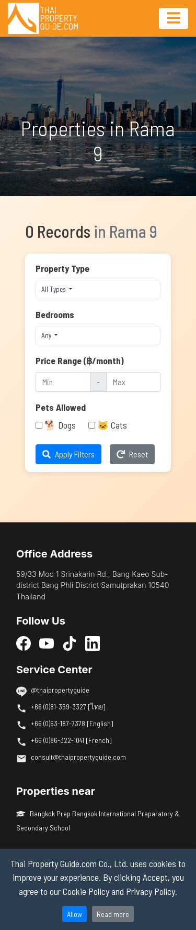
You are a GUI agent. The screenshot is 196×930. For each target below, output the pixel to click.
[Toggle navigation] (173, 18)
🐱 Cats (112, 425)
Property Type (62, 268)
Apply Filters (68, 454)
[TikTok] (69, 643)
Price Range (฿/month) (80, 360)
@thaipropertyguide (60, 689)
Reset (132, 454)
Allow (74, 914)
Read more (113, 914)
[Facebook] (23, 643)
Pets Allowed (61, 407)
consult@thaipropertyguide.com (78, 756)
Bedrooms (55, 314)
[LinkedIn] (92, 643)
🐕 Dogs (60, 425)
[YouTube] (46, 643)
